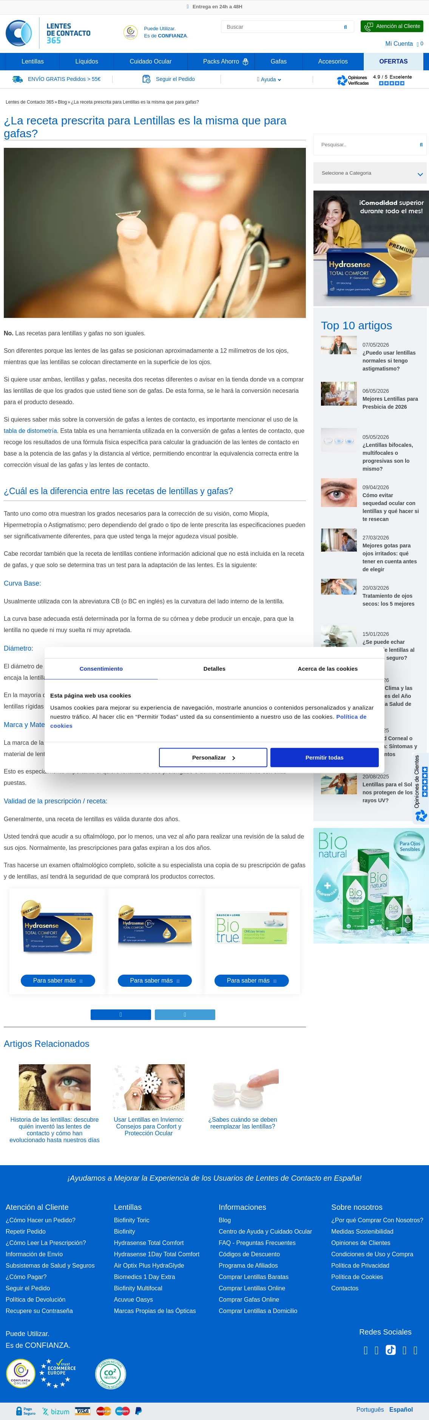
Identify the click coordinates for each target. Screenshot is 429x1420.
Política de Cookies (357, 1277)
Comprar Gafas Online (249, 1299)
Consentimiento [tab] (101, 668)
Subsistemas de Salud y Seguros (50, 1265)
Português (370, 1409)
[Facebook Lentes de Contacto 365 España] (366, 1351)
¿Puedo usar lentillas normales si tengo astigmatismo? (389, 361)
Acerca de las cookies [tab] (328, 668)
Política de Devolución (35, 1299)
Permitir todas (325, 757)
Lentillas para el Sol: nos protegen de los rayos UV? (388, 792)
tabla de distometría (30, 431)
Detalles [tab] (214, 668)
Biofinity (124, 1231)
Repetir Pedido (26, 1231)
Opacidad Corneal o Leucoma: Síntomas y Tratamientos (390, 746)
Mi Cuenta (399, 43)
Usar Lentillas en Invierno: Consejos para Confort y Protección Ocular (149, 1126)
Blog (62, 102)
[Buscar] (345, 27)
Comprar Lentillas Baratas (254, 1277)
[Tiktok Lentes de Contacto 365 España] (391, 1352)
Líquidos (86, 61)
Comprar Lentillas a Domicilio (258, 1311)
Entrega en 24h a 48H (214, 6)
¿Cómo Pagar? (26, 1277)
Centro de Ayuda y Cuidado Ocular (265, 1231)
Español (401, 1409)
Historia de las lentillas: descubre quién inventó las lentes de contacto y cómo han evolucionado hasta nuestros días (54, 1129)
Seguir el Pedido (28, 1288)
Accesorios (333, 61)
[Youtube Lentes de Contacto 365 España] (416, 1351)
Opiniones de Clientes (360, 1243)
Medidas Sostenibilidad (362, 1231)
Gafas (279, 61)
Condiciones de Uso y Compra (372, 1254)
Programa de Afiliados (248, 1265)
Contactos (344, 1288)
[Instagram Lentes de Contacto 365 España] (377, 1351)
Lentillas (33, 61)
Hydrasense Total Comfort (149, 1243)
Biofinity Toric (132, 1220)
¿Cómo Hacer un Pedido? (41, 1220)
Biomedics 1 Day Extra (144, 1277)
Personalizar (213, 757)
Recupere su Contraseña (39, 1311)
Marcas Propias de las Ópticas (155, 1311)
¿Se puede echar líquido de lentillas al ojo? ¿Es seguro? (389, 650)
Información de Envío (34, 1254)
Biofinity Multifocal (138, 1288)
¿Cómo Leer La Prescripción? (46, 1243)
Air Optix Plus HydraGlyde (149, 1265)
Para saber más (58, 980)
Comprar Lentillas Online (252, 1288)
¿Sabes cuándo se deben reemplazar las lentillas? (242, 1123)
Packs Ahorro (221, 61)
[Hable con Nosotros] (392, 26)
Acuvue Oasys (133, 1299)
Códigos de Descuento (249, 1254)
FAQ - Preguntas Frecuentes (257, 1243)
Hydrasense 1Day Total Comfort (156, 1254)
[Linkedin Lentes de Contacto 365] (405, 1351)
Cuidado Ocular (150, 61)
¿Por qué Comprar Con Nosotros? (377, 1220)
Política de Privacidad (360, 1265)
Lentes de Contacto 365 (30, 102)
